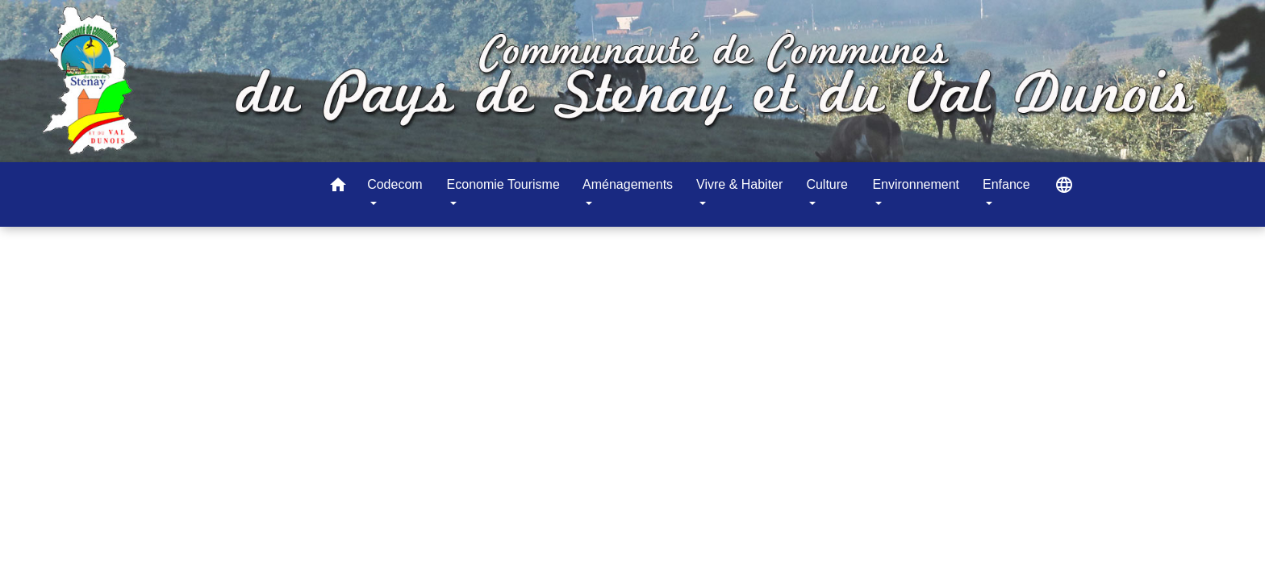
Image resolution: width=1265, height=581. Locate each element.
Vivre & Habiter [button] (739, 184)
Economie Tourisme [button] (503, 184)
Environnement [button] (915, 184)
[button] (338, 188)
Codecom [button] (394, 184)
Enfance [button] (1006, 184)
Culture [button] (827, 184)
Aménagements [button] (627, 184)
